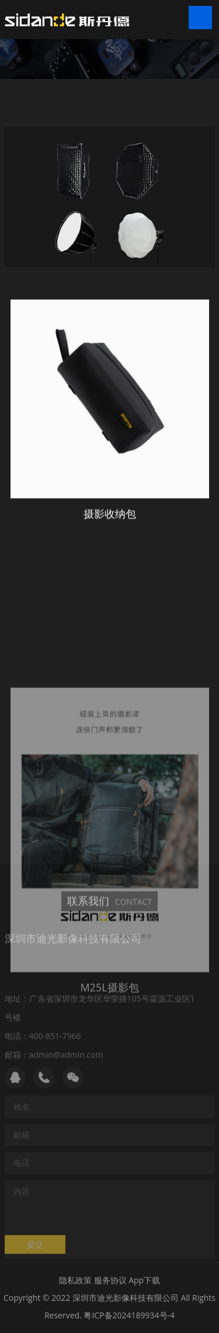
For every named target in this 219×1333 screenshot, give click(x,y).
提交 (35, 1250)
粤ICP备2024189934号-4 (129, 1315)
